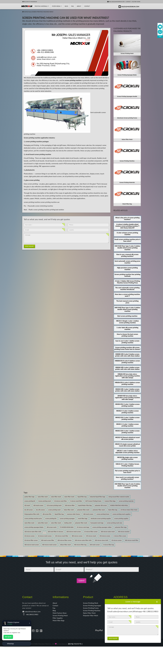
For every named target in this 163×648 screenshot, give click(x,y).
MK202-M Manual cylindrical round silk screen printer (127, 438)
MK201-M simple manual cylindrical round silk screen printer (127, 445)
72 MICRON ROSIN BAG (66, 527)
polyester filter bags (121, 527)
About (79, 6)
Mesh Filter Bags (59, 622)
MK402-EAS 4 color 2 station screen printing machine (127, 418)
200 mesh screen (95, 545)
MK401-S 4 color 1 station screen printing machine (127, 425)
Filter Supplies (58, 619)
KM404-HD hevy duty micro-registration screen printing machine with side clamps (127, 397)
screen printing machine (32, 202)
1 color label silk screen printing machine (127, 328)
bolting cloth (68, 523)
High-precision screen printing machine (127, 268)
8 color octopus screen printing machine (127, 233)
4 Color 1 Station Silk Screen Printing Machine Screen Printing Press (127, 282)
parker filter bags (29, 497)
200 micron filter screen (64, 540)
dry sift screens (40, 510)
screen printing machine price (33, 518)
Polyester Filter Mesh (91, 616)
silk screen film (47, 514)
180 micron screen (77, 536)
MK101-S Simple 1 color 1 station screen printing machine (127, 322)
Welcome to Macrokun (29, 1)
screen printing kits (50, 518)
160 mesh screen (38, 505)
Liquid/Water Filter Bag (85, 505)
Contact (128, 1)
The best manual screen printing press (127, 302)
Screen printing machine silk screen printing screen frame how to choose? (127, 348)
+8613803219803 (32, 615)
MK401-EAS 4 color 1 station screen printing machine (127, 432)
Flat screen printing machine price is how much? (127, 471)
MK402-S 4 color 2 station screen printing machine (127, 412)
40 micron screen (29, 536)
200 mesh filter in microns (55, 532)
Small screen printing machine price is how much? (127, 240)
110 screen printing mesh (54, 505)
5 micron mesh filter (76, 501)
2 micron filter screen (120, 536)
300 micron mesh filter (131, 540)
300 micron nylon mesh (108, 532)
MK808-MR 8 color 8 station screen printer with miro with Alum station (127, 355)
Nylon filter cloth (69, 510)
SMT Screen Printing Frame (93, 501)
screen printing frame (103, 514)
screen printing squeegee (67, 518)
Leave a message (132, 601)
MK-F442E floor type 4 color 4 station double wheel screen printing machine (127, 248)
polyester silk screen (101, 505)
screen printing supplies (121, 518)
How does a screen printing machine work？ (127, 295)
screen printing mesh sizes (114, 523)
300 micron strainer (124, 532)
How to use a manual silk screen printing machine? (127, 255)
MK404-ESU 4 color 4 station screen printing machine (127, 405)
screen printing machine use (49, 202)
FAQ (72, 6)
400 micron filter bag (80, 545)
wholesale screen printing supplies (101, 518)
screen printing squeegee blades (33, 527)
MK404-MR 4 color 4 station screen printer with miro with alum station (127, 390)
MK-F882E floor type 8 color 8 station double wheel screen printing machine (127, 485)
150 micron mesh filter (61, 536)
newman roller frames (73, 514)
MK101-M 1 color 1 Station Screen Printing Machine (127, 465)
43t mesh (27, 505)
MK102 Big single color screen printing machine (127, 458)
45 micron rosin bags (83, 527)
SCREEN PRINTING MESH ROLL (119, 505)
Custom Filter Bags (110, 501)
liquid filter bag (82, 497)
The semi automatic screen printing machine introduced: (127, 288)
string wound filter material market (119, 497)
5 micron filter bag (108, 545)
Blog (54, 611)
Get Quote (8, 637)
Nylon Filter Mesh (89, 614)
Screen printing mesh (44, 501)
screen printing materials (126, 501)
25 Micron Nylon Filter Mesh (129, 510)
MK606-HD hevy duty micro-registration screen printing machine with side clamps (127, 376)
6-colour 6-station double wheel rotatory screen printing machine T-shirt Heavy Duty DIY (127, 226)
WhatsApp (10, 643)
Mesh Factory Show (60, 614)
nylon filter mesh (43, 497)
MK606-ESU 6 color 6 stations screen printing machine (127, 383)
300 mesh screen (88, 514)
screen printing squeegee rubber (102, 527)
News (29, 12)
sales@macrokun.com (33, 612)
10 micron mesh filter (60, 501)
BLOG (66, 6)
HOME (26, 12)
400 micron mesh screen (49, 545)
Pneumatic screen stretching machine (40, 206)
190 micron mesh (91, 536)
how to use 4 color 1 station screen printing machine (127, 342)
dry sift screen (28, 510)
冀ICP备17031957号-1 (75, 645)
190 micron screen (104, 536)
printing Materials (42, 6)
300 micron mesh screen (31, 545)
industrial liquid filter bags (97, 497)
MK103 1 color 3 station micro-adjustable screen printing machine (127, 451)
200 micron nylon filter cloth (83, 540)
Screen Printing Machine (92, 611)
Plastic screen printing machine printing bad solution (46, 210)
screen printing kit (29, 501)
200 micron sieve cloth (101, 540)
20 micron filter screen (31, 540)
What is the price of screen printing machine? (127, 218)
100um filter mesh (65, 545)
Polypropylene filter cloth (31, 514)
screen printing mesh (54, 510)
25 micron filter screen (91, 532)
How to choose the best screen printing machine (127, 335)
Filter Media (57, 6)
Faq (54, 608)
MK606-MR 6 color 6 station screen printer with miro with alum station (127, 368)
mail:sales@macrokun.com (116, 1)
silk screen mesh (51, 527)
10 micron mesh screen (45, 536)
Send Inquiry (29, 246)
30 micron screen (116, 540)
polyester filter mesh (83, 510)
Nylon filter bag (112, 510)
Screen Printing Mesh (61, 616)
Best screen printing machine (127, 316)
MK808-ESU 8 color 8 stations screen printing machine (127, 362)
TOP (160, 36)
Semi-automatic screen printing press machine (127, 262)
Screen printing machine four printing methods (127, 275)
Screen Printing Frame (91, 608)
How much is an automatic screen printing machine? (127, 478)
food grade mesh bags (97, 523)
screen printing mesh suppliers (122, 514)
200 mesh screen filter (47, 540)
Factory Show (136, 1)
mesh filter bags (82, 518)
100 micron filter (70, 505)
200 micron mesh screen (73, 532)
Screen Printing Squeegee (92, 606)
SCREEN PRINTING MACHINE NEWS (42, 12)
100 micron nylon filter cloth (32, 532)
